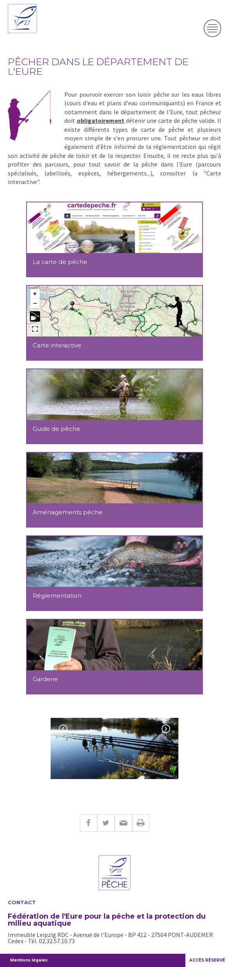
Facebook (88, 823)
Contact (22, 902)
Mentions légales (29, 960)
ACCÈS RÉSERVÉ (207, 960)
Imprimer (141, 823)
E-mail (123, 823)
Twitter (105, 823)
